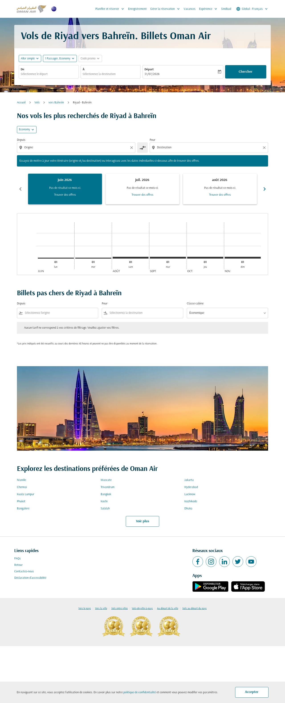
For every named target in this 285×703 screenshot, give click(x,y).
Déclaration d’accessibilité (30, 578)
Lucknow (189, 494)
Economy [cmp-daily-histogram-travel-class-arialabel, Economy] (24, 129)
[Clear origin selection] (132, 148)
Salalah (105, 508)
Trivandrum (107, 487)
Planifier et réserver (110, 9)
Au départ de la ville (167, 608)
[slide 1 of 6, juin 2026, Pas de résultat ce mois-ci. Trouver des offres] (65, 189)
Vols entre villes (119, 608)
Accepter (252, 692)
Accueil (21, 102)
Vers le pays (84, 608)
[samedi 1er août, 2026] (131, 258)
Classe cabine (195, 303)
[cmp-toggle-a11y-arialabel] (142, 147)
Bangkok (106, 494)
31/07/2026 (152, 74)
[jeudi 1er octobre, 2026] (205, 258)
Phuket (21, 501)
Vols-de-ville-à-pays (142, 608)
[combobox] (49, 74)
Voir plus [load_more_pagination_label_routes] (142, 521)
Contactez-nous (24, 571)
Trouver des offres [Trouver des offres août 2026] (220, 195)
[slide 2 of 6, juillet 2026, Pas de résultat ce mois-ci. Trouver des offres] (142, 189)
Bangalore (23, 508)
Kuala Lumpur (25, 494)
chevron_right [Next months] (264, 189)
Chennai (22, 487)
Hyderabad (191, 487)
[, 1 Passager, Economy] (57, 58)
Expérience (209, 9)
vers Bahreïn (56, 102)
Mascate (106, 480)
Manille (21, 480)
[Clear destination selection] (265, 148)
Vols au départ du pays (194, 608)
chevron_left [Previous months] (20, 189)
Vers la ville (101, 608)
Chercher (245, 72)
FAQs (17, 558)
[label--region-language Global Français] (252, 9)
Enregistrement (137, 9)
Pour (152, 140)
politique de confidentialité (139, 692)
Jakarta (189, 480)
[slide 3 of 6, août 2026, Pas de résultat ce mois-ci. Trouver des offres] (220, 189)
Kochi (104, 501)
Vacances (189, 9)
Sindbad (226, 9)
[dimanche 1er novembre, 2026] (243, 258)
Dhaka (188, 508)
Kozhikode (190, 501)
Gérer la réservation (166, 9)
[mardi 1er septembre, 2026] (168, 258)
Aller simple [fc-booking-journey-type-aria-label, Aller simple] (28, 58)
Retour (18, 565)
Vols (37, 102)
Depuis (21, 140)
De (22, 69)
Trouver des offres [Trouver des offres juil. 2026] (142, 195)
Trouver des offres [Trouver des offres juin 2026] (65, 195)
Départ (149, 69)
